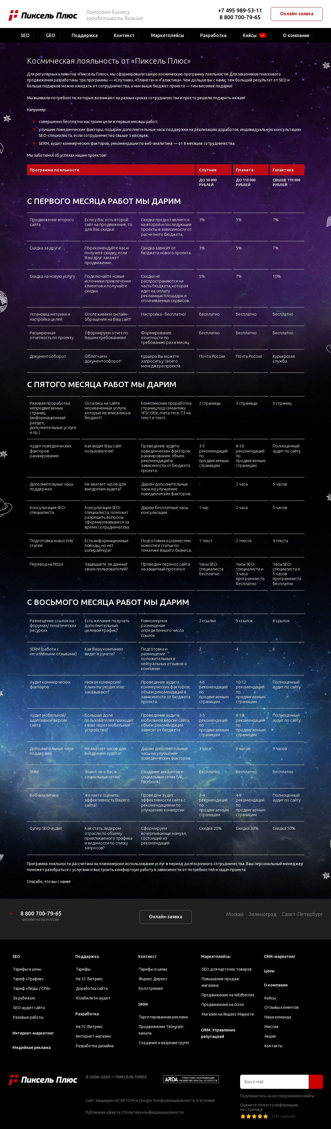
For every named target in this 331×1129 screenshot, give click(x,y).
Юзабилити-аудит (93, 998)
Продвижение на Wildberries (228, 995)
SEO (16, 956)
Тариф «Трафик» (28, 979)
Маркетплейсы (215, 956)
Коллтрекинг (151, 988)
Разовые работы (28, 1017)
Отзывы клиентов (281, 1007)
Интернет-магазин (93, 1036)
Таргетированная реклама (163, 1017)
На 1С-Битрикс (89, 979)
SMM (143, 1004)
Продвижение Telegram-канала (161, 1029)
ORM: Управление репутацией (218, 1033)
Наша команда (277, 1017)
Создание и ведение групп (164, 1042)
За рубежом (24, 998)
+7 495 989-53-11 (240, 10)
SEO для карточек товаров (227, 969)
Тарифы (83, 969)
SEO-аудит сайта (29, 1007)
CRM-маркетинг (279, 956)
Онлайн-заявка (296, 13)
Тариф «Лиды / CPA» (31, 988)
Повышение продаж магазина (220, 982)
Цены (269, 971)
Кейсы (270, 998)
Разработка (87, 1014)
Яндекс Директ (153, 979)
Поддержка (87, 956)
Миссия (271, 1026)
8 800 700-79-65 (239, 17)
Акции (270, 1036)
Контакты (273, 1046)
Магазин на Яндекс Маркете (228, 1014)
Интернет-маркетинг (33, 1033)
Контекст (147, 956)
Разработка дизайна (95, 1046)
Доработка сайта (92, 988)
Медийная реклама (31, 1047)
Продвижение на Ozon (223, 1004)
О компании (276, 985)
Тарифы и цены (27, 969)
